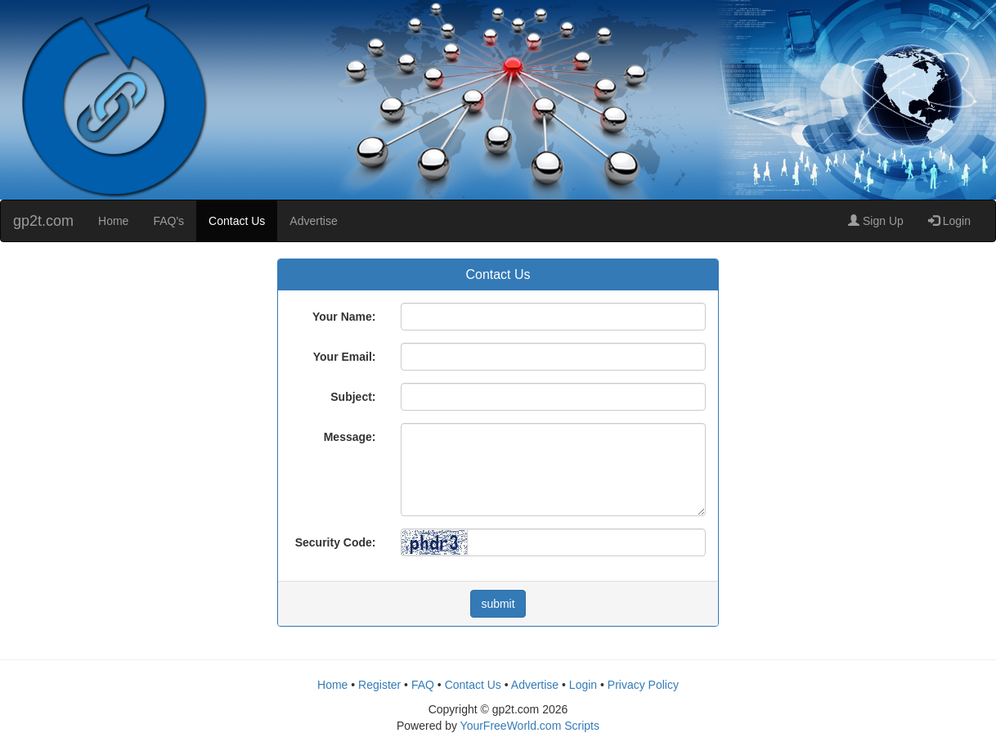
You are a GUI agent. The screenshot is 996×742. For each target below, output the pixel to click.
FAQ (422, 684)
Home (113, 220)
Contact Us (237, 220)
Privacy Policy (643, 684)
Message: (350, 436)
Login (949, 220)
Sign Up (876, 220)
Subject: (352, 396)
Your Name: (344, 316)
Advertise (313, 220)
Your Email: (344, 356)
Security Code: (335, 542)
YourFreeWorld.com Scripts (529, 725)
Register (379, 684)
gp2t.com (43, 221)
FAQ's (168, 220)
